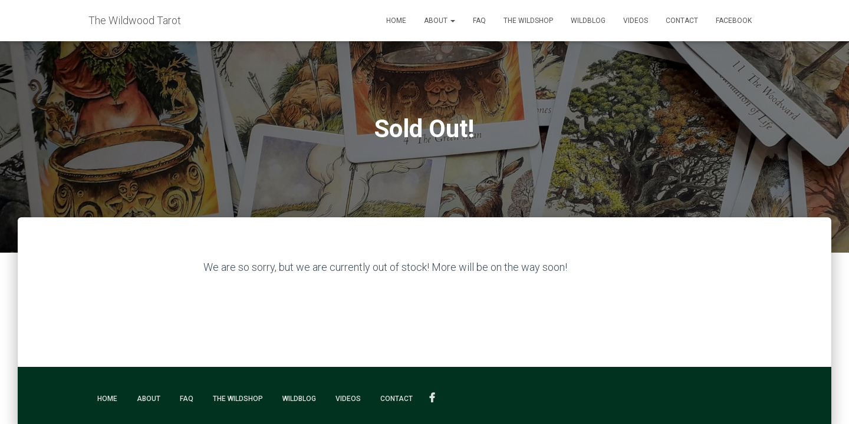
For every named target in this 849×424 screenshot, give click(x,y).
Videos (635, 20)
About (439, 20)
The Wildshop (528, 20)
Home (396, 20)
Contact (682, 20)
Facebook (734, 20)
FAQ (479, 20)
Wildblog (588, 20)
